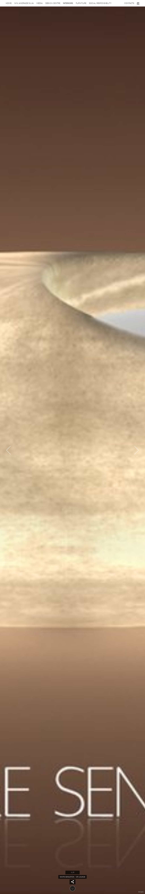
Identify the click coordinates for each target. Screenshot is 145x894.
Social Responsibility (100, 3)
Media (39, 3)
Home (8, 3)
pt (138, 3)
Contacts (129, 3)
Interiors (68, 3)
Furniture (81, 3)
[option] (72, 447)
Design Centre (52, 3)
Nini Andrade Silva (24, 3)
